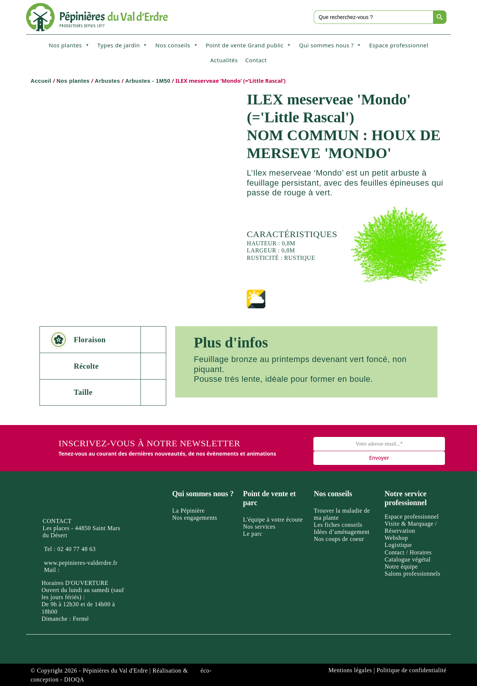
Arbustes (107, 81)
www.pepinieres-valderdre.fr (80, 563)
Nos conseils (176, 45)
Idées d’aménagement (341, 532)
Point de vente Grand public (249, 45)
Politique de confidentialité (411, 670)
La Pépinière (188, 510)
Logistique (398, 545)
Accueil (41, 81)
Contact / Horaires (408, 552)
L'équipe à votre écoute (273, 519)
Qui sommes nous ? (330, 45)
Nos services (259, 526)
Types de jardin (122, 45)
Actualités (224, 60)
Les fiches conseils (338, 525)
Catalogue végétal (408, 559)
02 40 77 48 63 (76, 549)
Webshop (396, 538)
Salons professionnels (412, 573)
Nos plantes (69, 45)
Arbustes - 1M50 (147, 81)
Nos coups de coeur (339, 539)
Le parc (252, 534)
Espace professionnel (398, 45)
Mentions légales (350, 670)
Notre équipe (401, 566)
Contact (256, 60)
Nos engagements (194, 517)
